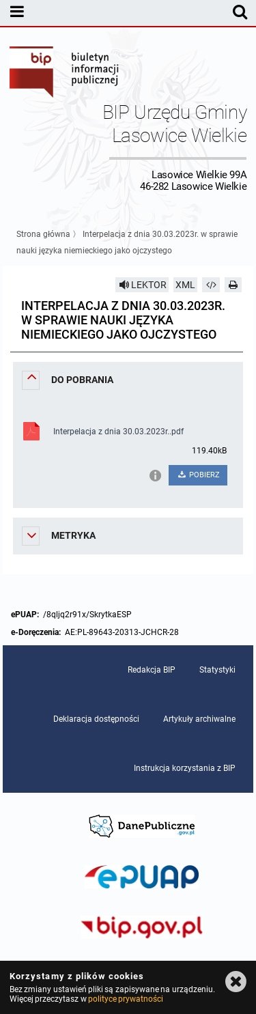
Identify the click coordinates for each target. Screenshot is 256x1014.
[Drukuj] (233, 284)
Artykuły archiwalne (199, 719)
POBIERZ (198, 474)
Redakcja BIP (151, 670)
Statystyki (217, 670)
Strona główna (43, 234)
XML (185, 284)
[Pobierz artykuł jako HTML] (211, 284)
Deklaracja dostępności (96, 719)
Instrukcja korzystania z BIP (185, 768)
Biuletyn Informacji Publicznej (65, 73)
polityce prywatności (125, 999)
